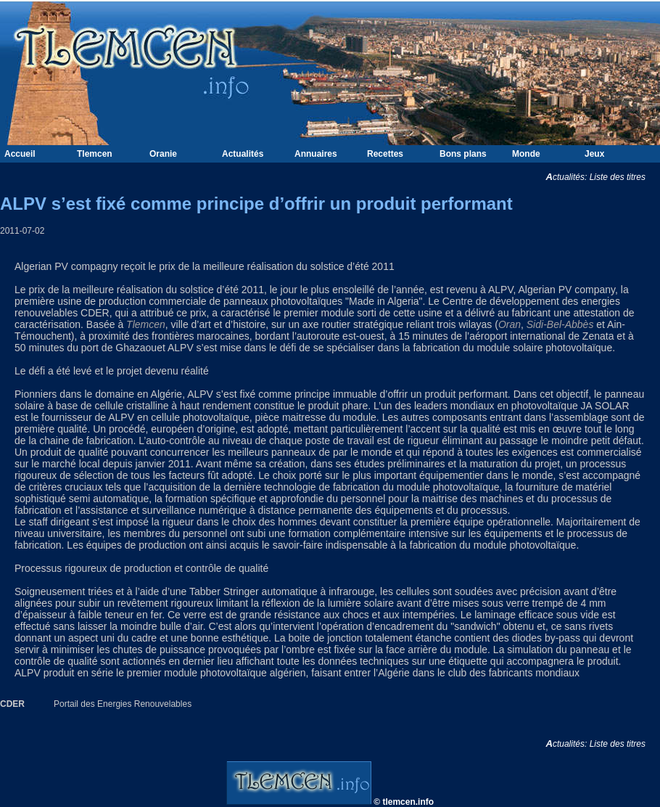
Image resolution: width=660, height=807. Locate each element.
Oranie (163, 154)
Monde (526, 154)
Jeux (594, 154)
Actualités (242, 154)
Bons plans (463, 154)
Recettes (385, 154)
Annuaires (315, 154)
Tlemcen (94, 154)
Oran (509, 324)
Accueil (20, 154)
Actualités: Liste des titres (602, 177)
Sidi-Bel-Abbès (560, 324)
